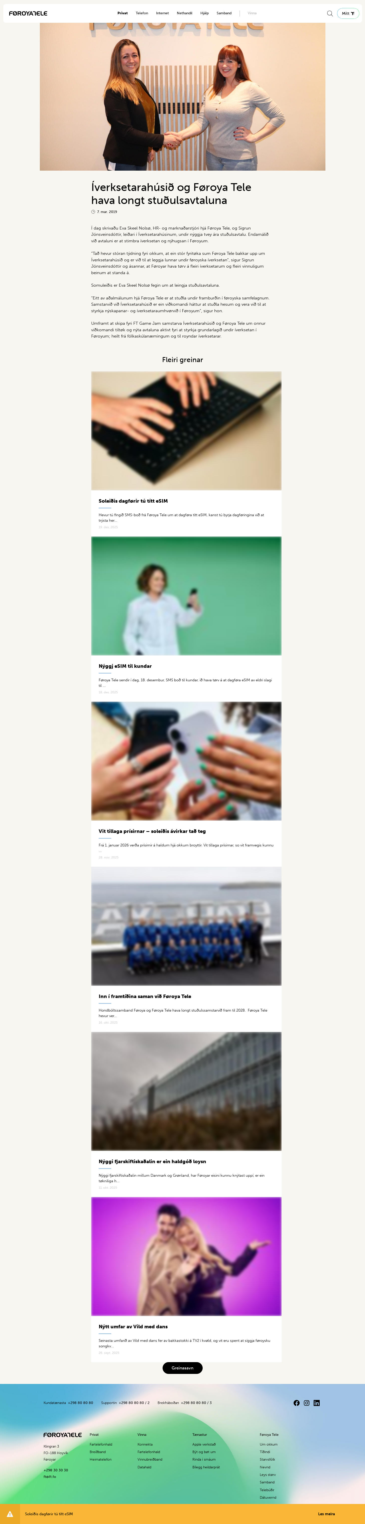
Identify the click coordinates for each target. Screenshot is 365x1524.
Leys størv (268, 1475)
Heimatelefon (100, 1459)
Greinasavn (182, 1367)
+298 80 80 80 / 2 (134, 1403)
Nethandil (184, 13)
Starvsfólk (267, 1459)
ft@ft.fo (50, 1477)
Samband (224, 13)
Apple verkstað (204, 1444)
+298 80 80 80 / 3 (196, 1403)
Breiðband (98, 1452)
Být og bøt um (204, 1452)
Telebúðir (267, 1490)
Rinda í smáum (204, 1459)
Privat (122, 13)
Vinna (252, 13)
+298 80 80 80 (80, 1403)
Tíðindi (265, 1452)
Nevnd (265, 1467)
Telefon (142, 13)
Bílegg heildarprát (206, 1467)
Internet (162, 13)
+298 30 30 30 (56, 1470)
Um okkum (269, 1444)
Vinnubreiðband (150, 1459)
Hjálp (204, 13)
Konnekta (145, 1444)
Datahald (144, 1467)
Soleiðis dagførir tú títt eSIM (180, 1514)
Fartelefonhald (101, 1444)
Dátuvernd (268, 1497)
